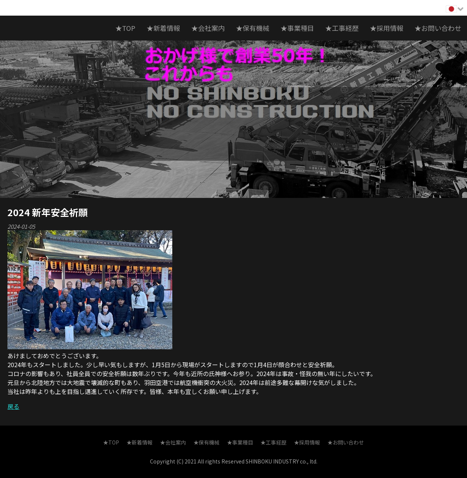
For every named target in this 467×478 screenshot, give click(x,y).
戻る (13, 406)
